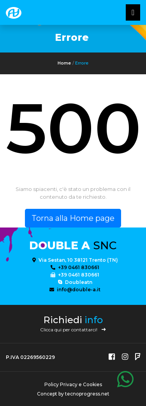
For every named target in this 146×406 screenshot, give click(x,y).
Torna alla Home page (73, 218)
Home (64, 63)
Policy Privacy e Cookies (73, 384)
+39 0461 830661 (75, 267)
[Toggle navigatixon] (133, 12)
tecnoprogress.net (87, 394)
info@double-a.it (74, 289)
